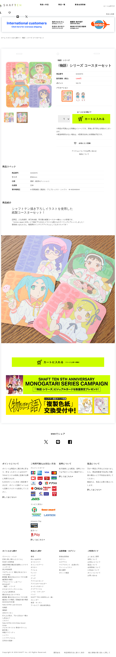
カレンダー (35, 600)
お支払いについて (94, 562)
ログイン (62, 559)
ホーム (3, 38)
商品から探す (36, 551)
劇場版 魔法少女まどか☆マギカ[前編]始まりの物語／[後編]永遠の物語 (15, 598)
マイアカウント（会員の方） (69, 565)
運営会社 (57, 652)
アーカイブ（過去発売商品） (41, 605)
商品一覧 (61, 4)
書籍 (32, 556)
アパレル (34, 570)
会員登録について (94, 567)
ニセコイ (5, 620)
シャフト (5, 635)
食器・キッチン (36, 602)
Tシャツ (34, 573)
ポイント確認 (64, 573)
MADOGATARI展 (8, 602)
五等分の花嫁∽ (7, 640)
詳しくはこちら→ (9, 497)
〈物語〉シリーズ (8, 586)
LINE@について (93, 570)
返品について (84, 154)
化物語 (4, 607)
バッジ (33, 594)
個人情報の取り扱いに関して (99, 652)
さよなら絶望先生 (8, 592)
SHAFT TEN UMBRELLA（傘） (42, 597)
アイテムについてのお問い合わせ (84, 151)
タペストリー (35, 562)
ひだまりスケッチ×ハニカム (12, 589)
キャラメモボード (37, 586)
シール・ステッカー (38, 592)
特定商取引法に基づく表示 (74, 652)
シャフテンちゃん (8, 638)
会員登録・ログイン (67, 551)
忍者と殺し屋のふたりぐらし (12, 559)
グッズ (33, 578)
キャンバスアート (37, 565)
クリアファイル (36, 589)
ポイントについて (94, 573)
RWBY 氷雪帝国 (8, 562)
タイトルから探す (13, 38)
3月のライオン (7, 613)
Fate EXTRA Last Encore (12, 605)
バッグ (33, 575)
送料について (92, 559)
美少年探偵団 (7, 569)
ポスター (34, 567)
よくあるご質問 (93, 556)
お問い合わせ (92, 575)
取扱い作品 (44, 4)
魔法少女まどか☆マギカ (11, 594)
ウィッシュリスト (65, 567)
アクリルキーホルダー (39, 584)
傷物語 (4, 610)
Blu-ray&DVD (36, 559)
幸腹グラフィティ (8, 632)
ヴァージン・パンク (9, 556)
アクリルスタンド (37, 581)
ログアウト (63, 562)
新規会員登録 (80, 4)
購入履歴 (62, 570)
